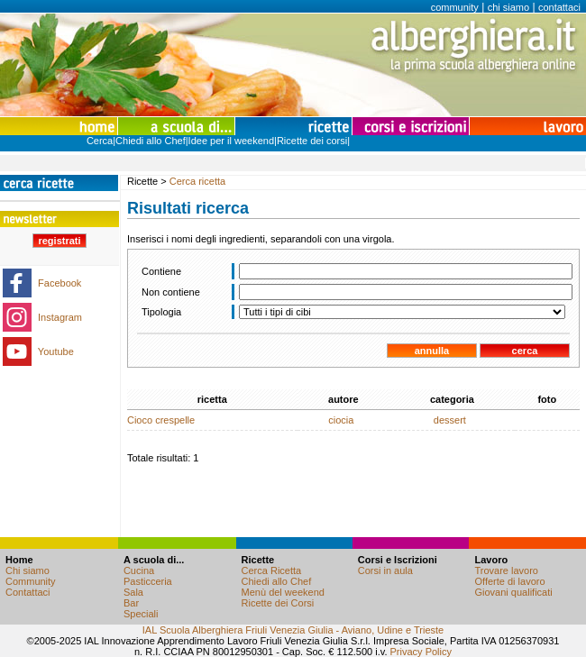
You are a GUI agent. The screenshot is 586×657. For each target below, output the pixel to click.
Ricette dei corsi (312, 140)
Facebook (59, 283)
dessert (450, 420)
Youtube (56, 351)
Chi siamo (27, 570)
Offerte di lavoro (509, 581)
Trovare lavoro (506, 570)
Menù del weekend (283, 592)
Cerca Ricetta (272, 570)
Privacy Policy (421, 651)
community (455, 7)
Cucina (139, 570)
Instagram (60, 317)
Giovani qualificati (513, 592)
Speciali (141, 613)
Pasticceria (148, 581)
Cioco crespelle (161, 420)
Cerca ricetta (197, 181)
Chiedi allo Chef (150, 140)
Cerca (100, 140)
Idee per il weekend (231, 140)
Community (30, 581)
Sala (133, 592)
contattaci (559, 7)
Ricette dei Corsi (278, 603)
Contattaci (27, 592)
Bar (131, 603)
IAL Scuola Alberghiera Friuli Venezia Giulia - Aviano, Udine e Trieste (293, 630)
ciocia (340, 420)
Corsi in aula (385, 570)
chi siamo (508, 7)
